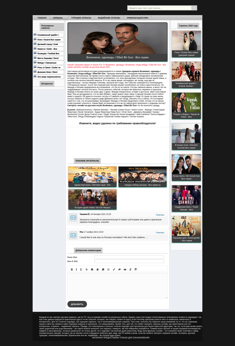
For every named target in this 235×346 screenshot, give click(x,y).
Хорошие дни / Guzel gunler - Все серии (186, 239)
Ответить (160, 215)
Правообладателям (137, 17)
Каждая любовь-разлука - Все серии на (142, 185)
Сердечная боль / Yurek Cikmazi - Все (186, 208)
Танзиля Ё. (85, 214)
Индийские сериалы (109, 17)
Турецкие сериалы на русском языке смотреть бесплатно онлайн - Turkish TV (63, 7)
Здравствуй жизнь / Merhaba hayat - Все (92, 185)
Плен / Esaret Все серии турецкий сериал (186, 53)
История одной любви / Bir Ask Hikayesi (92, 207)
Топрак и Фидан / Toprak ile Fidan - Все (186, 115)
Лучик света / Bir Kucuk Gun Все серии (186, 177)
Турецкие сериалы (81, 17)
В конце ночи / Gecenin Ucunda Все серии (186, 146)
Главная (42, 17)
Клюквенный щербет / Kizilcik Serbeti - (186, 84)
